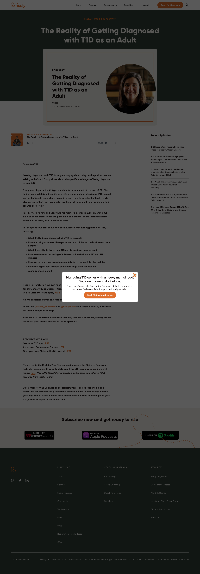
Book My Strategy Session (99, 295)
